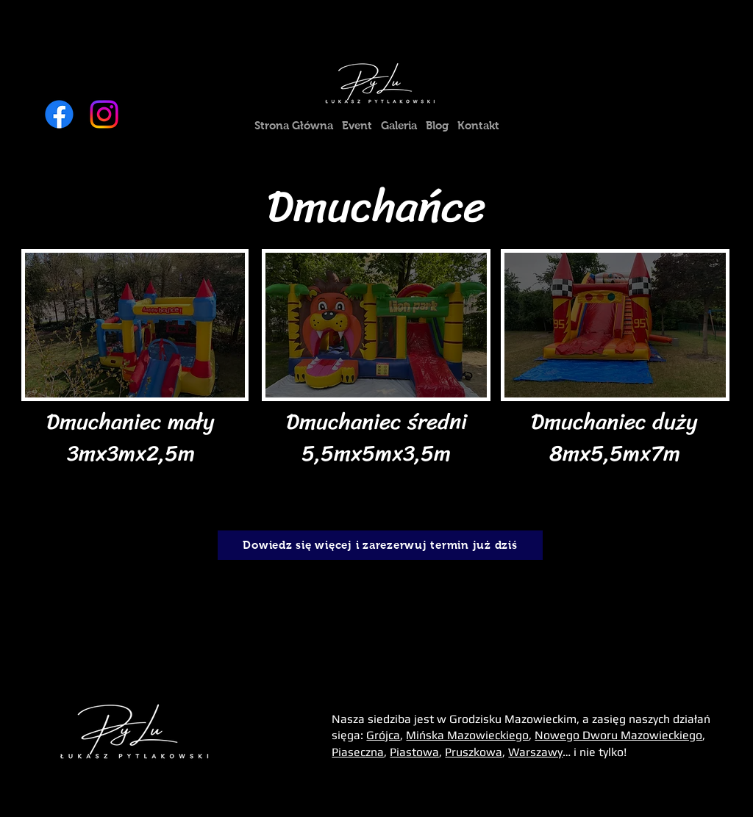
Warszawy (535, 752)
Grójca (383, 735)
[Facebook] (59, 114)
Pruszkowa (473, 752)
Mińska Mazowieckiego (467, 735)
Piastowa (414, 752)
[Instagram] (104, 114)
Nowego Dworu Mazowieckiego (618, 735)
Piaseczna (358, 752)
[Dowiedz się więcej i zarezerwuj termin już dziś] (380, 545)
